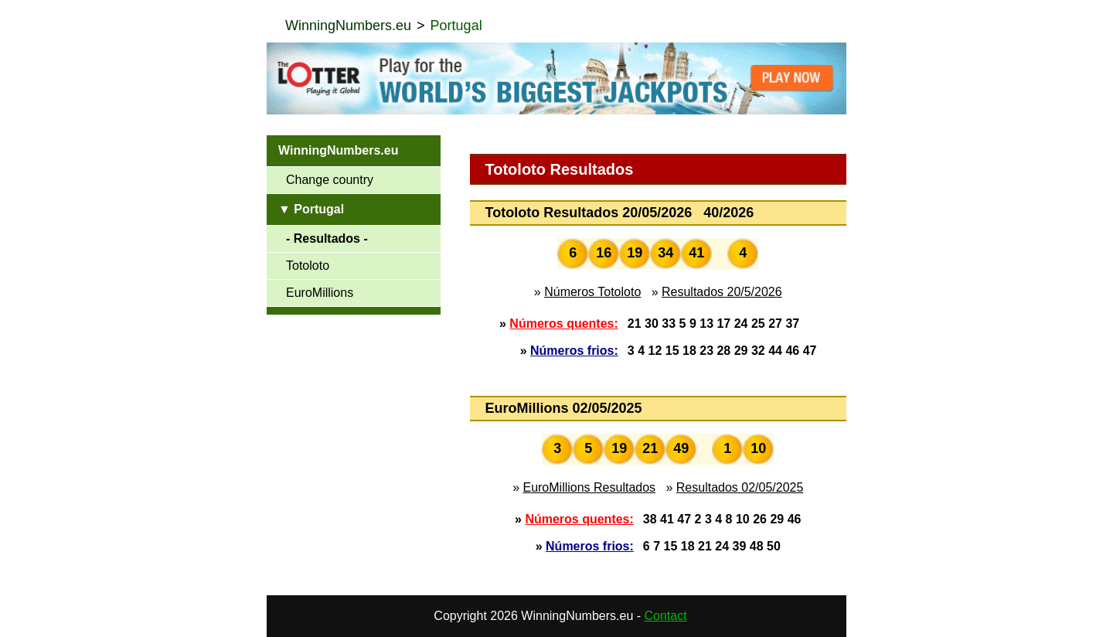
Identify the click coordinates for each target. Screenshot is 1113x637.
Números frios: (574, 350)
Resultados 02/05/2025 (740, 487)
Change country (329, 179)
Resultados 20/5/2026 (722, 291)
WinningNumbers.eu (348, 25)
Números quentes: (563, 323)
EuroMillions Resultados (588, 487)
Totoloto (307, 265)
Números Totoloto (592, 291)
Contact (666, 615)
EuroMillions (319, 292)
